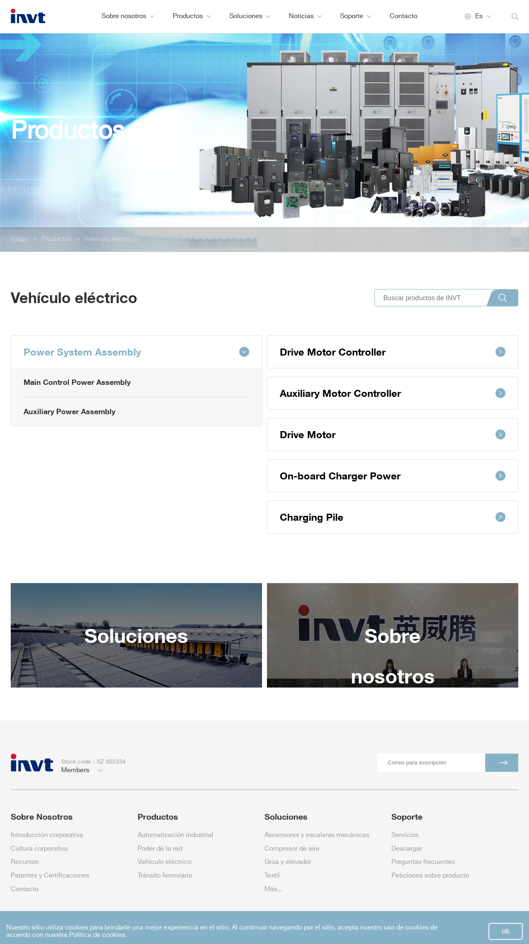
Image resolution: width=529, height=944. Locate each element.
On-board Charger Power (392, 475)
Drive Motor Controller (392, 352)
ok (506, 931)
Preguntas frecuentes (423, 862)
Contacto (403, 16)
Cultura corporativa (39, 849)
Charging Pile (392, 517)
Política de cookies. (98, 935)
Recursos (25, 862)
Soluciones (249, 16)
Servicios (405, 835)
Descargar (406, 849)
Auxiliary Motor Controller (392, 393)
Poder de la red (160, 849)
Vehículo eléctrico (111, 239)
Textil (272, 876)
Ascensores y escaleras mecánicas (316, 835)
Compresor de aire (291, 849)
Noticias (305, 16)
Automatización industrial (175, 835)
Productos (192, 16)
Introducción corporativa (47, 835)
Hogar (20, 239)
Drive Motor (392, 434)
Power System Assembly (136, 352)
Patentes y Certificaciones (50, 876)
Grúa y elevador (287, 862)
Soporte (355, 16)
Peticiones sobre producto (430, 876)
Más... (273, 889)
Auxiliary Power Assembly (69, 411)
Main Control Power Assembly (77, 382)
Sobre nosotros (128, 16)
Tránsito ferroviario (165, 876)
